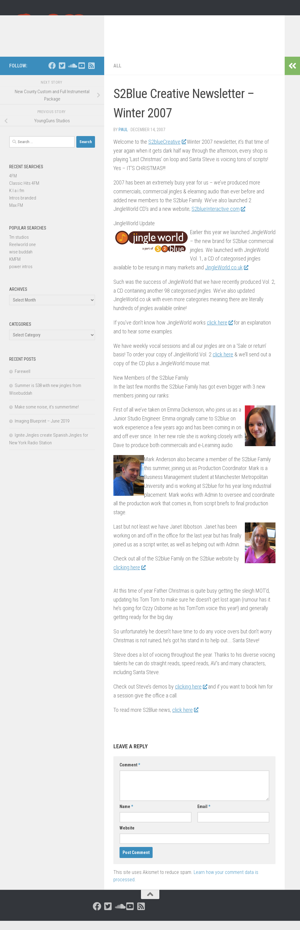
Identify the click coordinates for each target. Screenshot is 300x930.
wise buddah (20, 261)
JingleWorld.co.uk (226, 276)
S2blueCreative (167, 151)
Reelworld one (22, 253)
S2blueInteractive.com (218, 218)
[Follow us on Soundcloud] (71, 74)
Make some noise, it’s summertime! (47, 416)
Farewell (22, 380)
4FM (13, 185)
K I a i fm (16, 200)
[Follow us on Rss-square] (91, 74)
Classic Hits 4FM (24, 192)
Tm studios (19, 246)
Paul (123, 138)
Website (127, 837)
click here (220, 331)
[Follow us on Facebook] (52, 74)
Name (126, 815)
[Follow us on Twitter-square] (62, 74)
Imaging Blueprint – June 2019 (42, 430)
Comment (130, 774)
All (117, 75)
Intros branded (22, 207)
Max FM (16, 214)
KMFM (15, 268)
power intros (20, 276)
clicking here (129, 576)
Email (203, 815)
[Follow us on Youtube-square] (81, 74)
